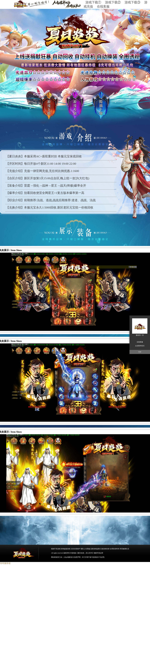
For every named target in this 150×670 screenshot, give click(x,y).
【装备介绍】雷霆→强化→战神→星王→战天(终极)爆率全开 (46, 185)
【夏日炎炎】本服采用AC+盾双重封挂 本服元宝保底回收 (44, 156)
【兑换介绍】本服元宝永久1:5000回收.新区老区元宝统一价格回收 (49, 207)
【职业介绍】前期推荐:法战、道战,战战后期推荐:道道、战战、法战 (51, 200)
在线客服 (103, 6)
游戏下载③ (132, 2)
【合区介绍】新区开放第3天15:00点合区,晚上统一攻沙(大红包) (47, 178)
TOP (139, 352)
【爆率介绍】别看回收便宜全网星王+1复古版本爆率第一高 (45, 193)
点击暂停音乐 (140, 346)
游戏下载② (115, 2)
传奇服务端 (5, 563)
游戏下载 (44, 105)
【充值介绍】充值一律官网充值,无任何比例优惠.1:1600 (42, 171)
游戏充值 (75, 105)
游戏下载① (95, 2)
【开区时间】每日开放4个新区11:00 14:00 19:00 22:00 (41, 163)
